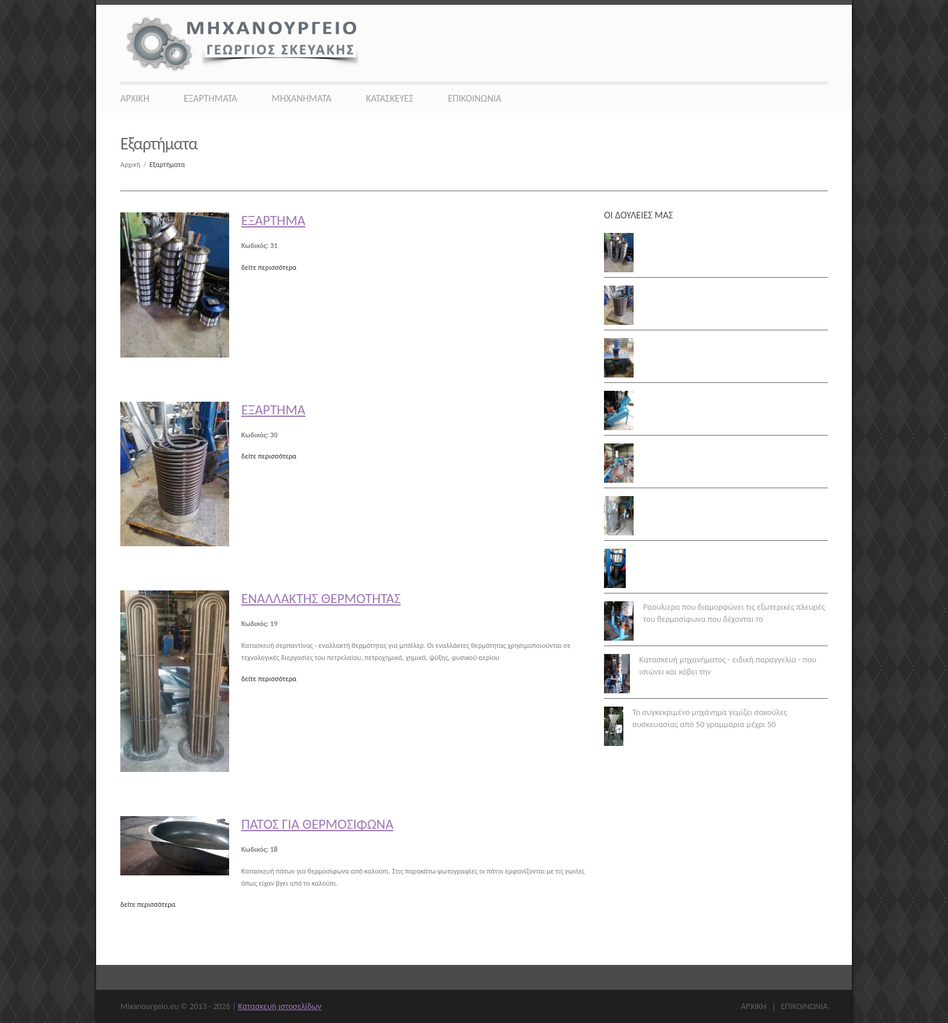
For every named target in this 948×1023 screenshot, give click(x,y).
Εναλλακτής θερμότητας (321, 598)
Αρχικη (134, 98)
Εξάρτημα (273, 220)
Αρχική (134, 164)
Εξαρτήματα (210, 98)
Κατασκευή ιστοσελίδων (280, 1006)
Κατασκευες (390, 98)
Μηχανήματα (301, 98)
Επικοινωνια (475, 98)
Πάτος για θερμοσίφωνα (317, 823)
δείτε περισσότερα (268, 267)
